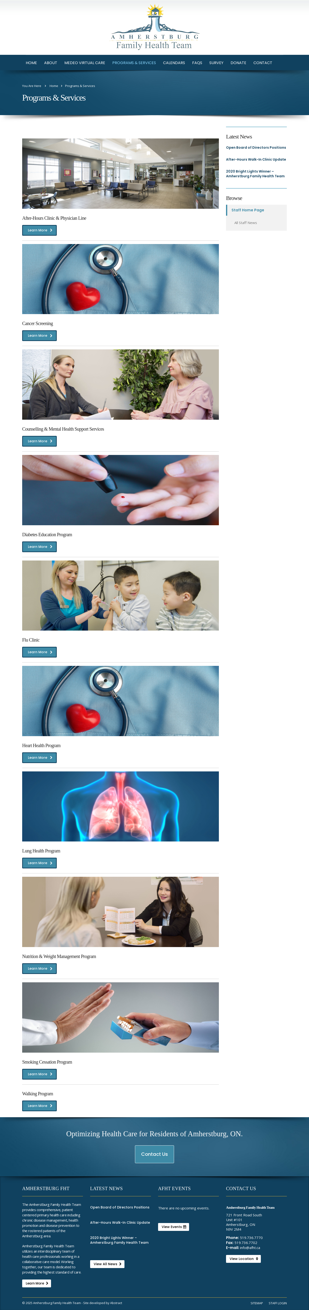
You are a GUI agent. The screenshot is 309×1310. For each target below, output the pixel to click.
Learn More (40, 231)
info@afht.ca (250, 1247)
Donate (238, 63)
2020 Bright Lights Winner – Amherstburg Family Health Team (255, 173)
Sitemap (257, 1303)
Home (31, 63)
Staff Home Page (248, 210)
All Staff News (245, 222)
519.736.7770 (251, 1237)
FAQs (197, 63)
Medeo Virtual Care (84, 63)
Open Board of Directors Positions (256, 147)
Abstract (116, 1303)
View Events (174, 1226)
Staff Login (278, 1303)
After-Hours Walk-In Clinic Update (256, 159)
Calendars (174, 63)
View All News (108, 1264)
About (50, 63)
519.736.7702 (245, 1242)
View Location (244, 1258)
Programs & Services (134, 63)
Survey (216, 63)
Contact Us (155, 1157)
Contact (262, 63)
